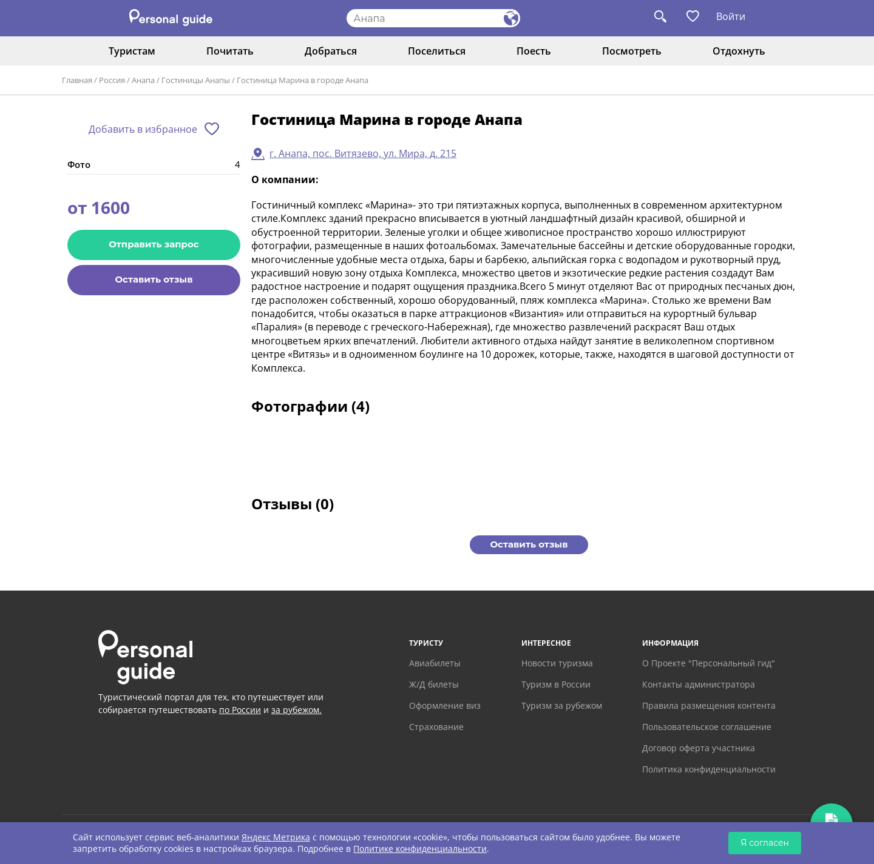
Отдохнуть (739, 51)
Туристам (132, 51)
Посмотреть (632, 51)
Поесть (534, 51)
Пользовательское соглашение (706, 726)
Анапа (143, 80)
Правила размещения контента (709, 705)
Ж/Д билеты (434, 684)
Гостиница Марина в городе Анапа (302, 80)
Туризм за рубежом (561, 705)
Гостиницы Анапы (195, 80)
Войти (730, 16)
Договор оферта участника (698, 748)
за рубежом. (296, 709)
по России (240, 709)
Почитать (230, 51)
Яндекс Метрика (276, 837)
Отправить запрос (153, 244)
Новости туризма (557, 663)
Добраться (331, 51)
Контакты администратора (698, 684)
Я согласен (764, 842)
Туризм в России (556, 684)
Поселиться (437, 51)
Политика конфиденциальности (709, 769)
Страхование (436, 726)
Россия (112, 80)
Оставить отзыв (153, 279)
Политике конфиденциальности (420, 848)
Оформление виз (445, 705)
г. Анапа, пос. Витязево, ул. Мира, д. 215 (362, 153)
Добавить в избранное (143, 129)
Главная (77, 80)
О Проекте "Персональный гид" (708, 663)
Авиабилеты (435, 663)
